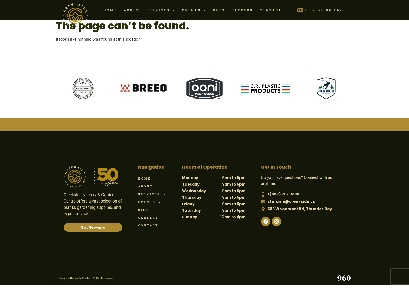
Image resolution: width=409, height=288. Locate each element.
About (132, 10)
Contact (271, 10)
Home (110, 10)
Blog (219, 10)
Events (194, 10)
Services (161, 10)
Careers (242, 10)
